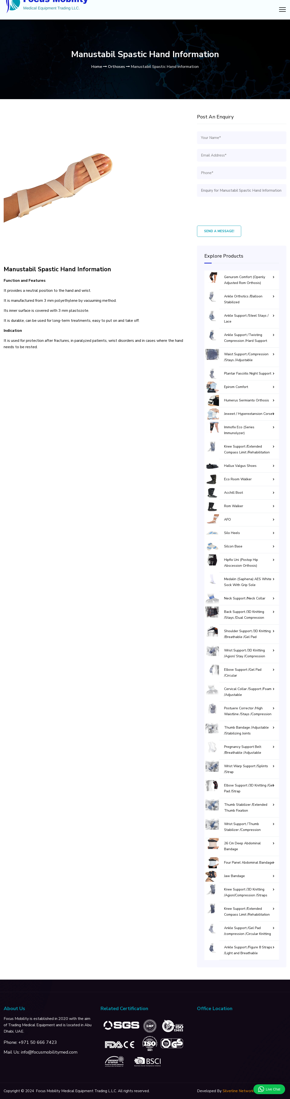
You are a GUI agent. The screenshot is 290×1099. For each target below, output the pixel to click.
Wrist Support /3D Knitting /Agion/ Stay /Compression (244, 653)
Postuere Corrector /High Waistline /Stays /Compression (247, 711)
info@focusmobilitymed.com (49, 1052)
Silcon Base (233, 546)
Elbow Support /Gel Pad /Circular (242, 672)
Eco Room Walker (238, 479)
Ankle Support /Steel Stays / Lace (246, 318)
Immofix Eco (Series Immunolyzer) (239, 430)
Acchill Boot (233, 492)
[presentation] (234, 211)
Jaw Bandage (234, 876)
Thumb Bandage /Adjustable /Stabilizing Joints (246, 730)
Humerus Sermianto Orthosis (246, 400)
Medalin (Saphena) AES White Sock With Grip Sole (247, 582)
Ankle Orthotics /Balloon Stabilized (243, 299)
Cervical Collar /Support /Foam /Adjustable (247, 692)
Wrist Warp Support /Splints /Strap (246, 769)
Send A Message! (219, 231)
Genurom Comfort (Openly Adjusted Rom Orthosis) (244, 280)
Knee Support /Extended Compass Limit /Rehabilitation (247, 449)
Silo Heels (232, 533)
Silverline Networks (239, 1091)
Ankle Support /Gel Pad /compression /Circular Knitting (247, 931)
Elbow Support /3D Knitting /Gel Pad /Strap (249, 788)
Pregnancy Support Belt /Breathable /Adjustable (242, 749)
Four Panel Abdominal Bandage (248, 862)
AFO (227, 519)
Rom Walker (233, 506)
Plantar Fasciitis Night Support (247, 373)
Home (96, 66)
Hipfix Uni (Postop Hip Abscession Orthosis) (241, 562)
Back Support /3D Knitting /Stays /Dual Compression (244, 614)
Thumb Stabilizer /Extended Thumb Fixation (245, 807)
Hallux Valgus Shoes (240, 465)
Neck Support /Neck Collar (244, 598)
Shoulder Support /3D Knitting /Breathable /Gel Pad (247, 634)
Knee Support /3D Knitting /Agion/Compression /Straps (245, 892)
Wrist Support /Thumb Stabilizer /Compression (242, 827)
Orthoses (116, 66)
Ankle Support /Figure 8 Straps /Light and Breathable (248, 950)
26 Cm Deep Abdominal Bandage (242, 846)
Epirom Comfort (236, 387)
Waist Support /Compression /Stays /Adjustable (246, 357)
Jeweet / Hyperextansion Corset (249, 413)
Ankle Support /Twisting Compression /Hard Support (245, 338)
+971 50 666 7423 (37, 1042)
